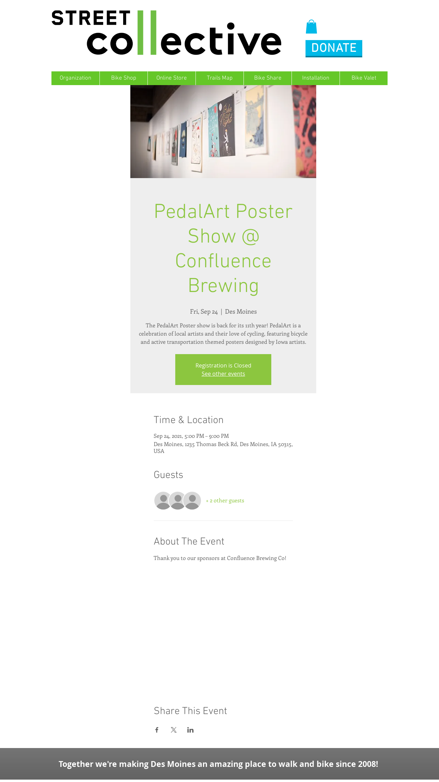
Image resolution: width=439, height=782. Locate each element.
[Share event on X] (173, 730)
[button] (311, 27)
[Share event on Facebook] (157, 730)
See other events (223, 373)
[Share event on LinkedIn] (190, 730)
